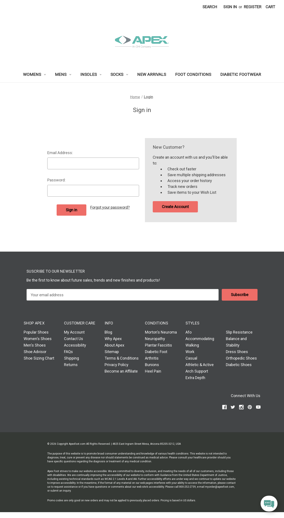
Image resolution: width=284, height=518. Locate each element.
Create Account (175, 206)
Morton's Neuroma (161, 332)
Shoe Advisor (35, 351)
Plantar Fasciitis (158, 345)
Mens (63, 74)
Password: (56, 180)
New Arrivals (151, 74)
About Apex (114, 345)
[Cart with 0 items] (270, 7)
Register (252, 7)
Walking (192, 345)
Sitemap (112, 351)
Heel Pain (153, 371)
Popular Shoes (36, 332)
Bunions (152, 364)
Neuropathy (155, 338)
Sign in (230, 7)
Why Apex (113, 338)
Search (209, 7)
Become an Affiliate (121, 371)
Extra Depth (195, 377)
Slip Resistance (239, 332)
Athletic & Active (200, 364)
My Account (74, 332)
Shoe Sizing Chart (39, 358)
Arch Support (197, 371)
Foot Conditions (193, 74)
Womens (34, 74)
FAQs (68, 351)
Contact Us (73, 338)
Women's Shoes (38, 338)
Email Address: (60, 152)
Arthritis (152, 358)
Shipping (71, 358)
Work (190, 351)
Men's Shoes (35, 345)
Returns (71, 364)
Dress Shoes (237, 351)
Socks (119, 74)
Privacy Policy (116, 364)
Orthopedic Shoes (241, 358)
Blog (108, 332)
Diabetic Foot (156, 351)
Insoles (91, 74)
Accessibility (75, 345)
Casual (191, 358)
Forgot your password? (110, 207)
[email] (122, 295)
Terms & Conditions (122, 358)
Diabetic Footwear (240, 74)
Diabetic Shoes (239, 364)
